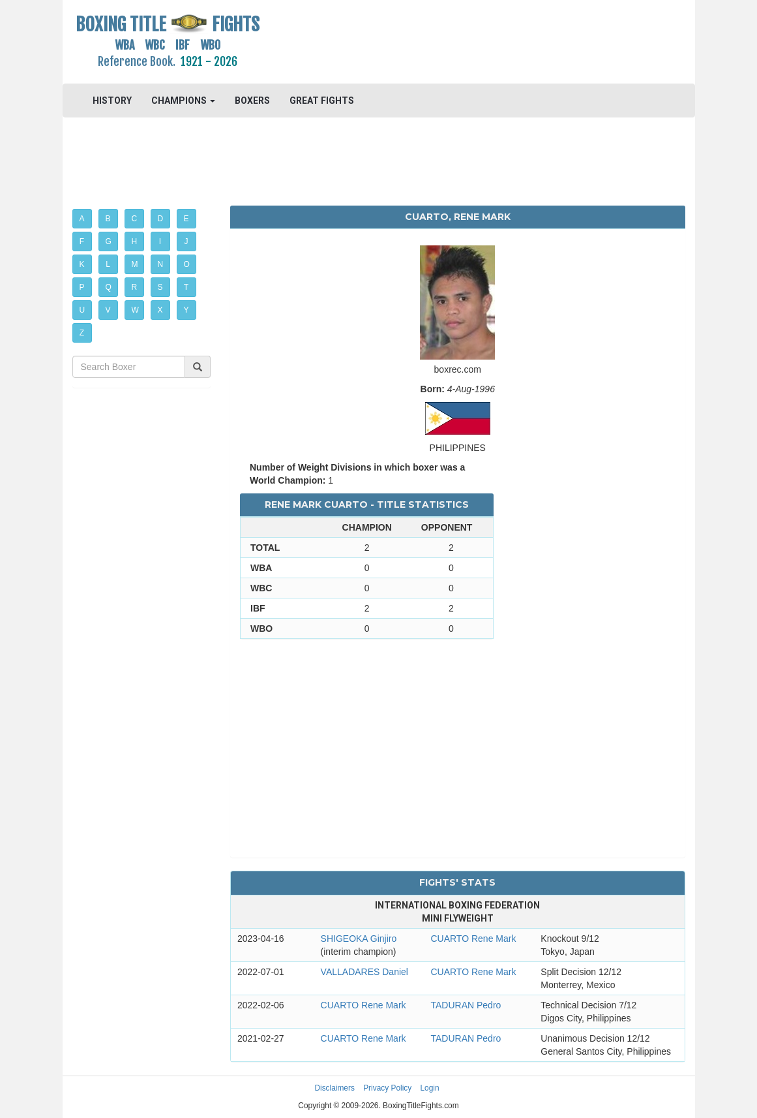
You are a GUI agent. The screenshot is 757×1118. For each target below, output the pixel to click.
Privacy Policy (387, 1088)
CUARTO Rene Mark (473, 938)
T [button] (186, 287)
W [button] (135, 310)
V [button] (108, 310)
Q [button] (108, 287)
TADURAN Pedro (465, 1005)
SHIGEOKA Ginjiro (359, 938)
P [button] (82, 287)
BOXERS (252, 100)
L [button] (108, 264)
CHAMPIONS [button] (183, 100)
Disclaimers (334, 1088)
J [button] (186, 241)
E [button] (186, 218)
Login (430, 1088)
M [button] (135, 264)
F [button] (82, 241)
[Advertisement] (457, 42)
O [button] (187, 264)
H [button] (135, 241)
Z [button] (82, 332)
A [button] (82, 218)
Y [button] (186, 310)
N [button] (161, 264)
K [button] (82, 264)
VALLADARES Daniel (364, 972)
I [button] (160, 241)
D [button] (161, 218)
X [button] (160, 310)
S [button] (160, 287)
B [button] (108, 218)
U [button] (82, 310)
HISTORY (112, 100)
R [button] (135, 287)
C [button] (135, 218)
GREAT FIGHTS (321, 100)
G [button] (108, 241)
